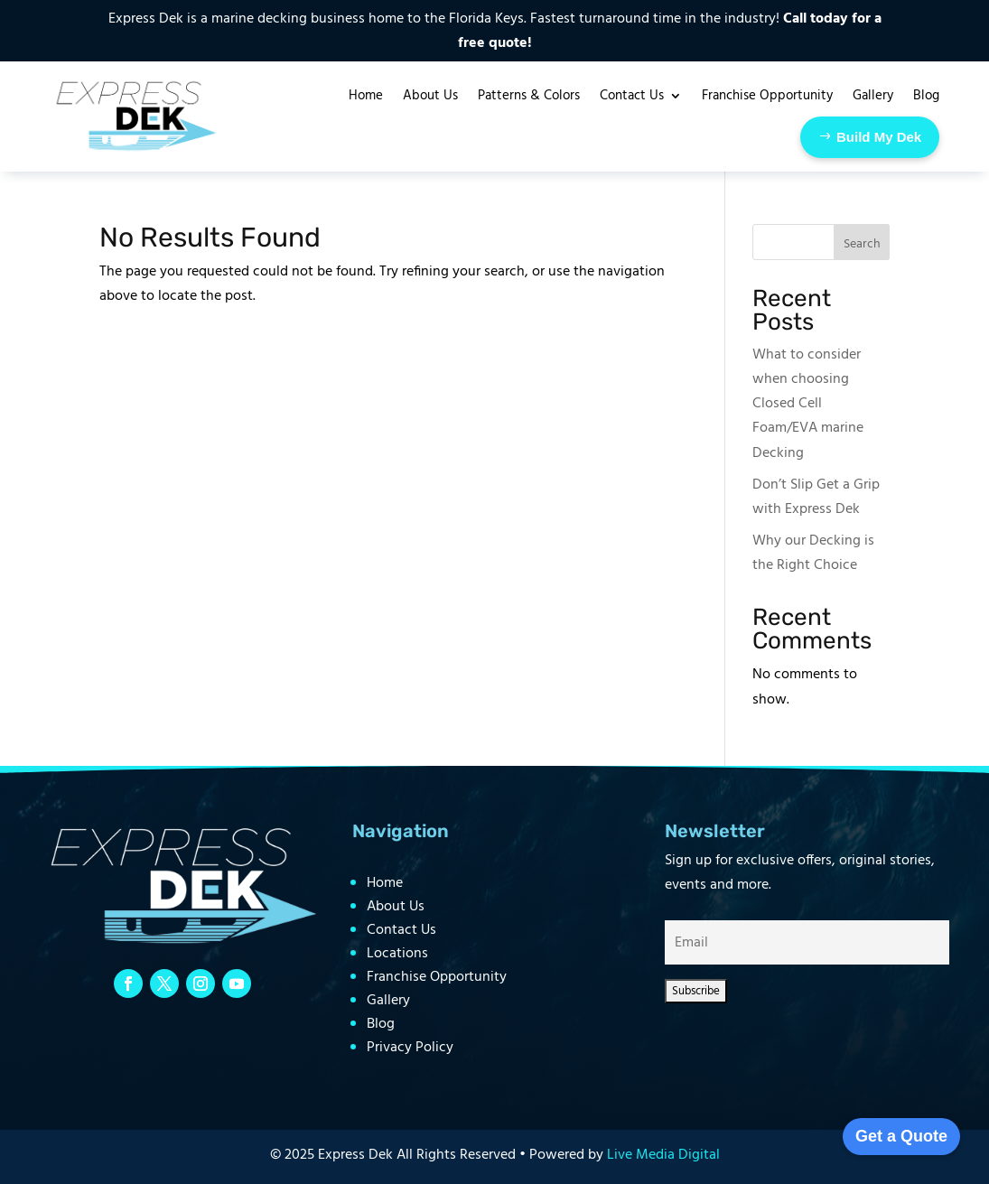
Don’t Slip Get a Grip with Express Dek (816, 497)
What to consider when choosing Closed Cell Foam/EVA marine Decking (807, 404)
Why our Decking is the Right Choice (813, 553)
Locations (397, 953)
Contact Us (401, 930)
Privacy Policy (410, 1047)
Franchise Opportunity (437, 977)
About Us (396, 906)
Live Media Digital (663, 1155)
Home (385, 883)
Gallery (388, 1000)
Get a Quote (901, 1136)
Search (862, 244)
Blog (381, 1024)
